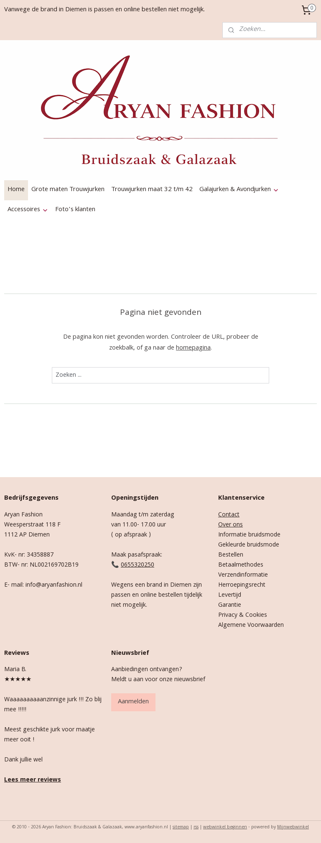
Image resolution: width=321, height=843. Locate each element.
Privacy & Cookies (242, 616)
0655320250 (137, 565)
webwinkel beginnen (225, 827)
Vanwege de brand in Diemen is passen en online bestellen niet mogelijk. (104, 10)
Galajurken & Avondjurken (239, 189)
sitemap (181, 827)
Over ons (230, 525)
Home (16, 189)
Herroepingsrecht (241, 585)
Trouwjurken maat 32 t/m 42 (152, 189)
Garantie (229, 605)
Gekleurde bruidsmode (248, 545)
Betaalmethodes (240, 565)
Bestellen (230, 555)
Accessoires (28, 209)
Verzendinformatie (243, 575)
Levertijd (229, 595)
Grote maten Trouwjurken (67, 189)
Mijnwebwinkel (293, 827)
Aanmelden (133, 702)
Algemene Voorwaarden (251, 626)
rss (196, 827)
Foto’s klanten (75, 209)
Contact (228, 515)
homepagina (193, 348)
